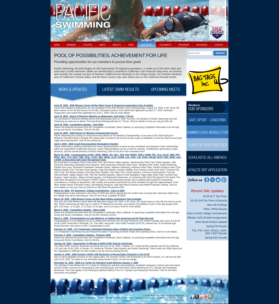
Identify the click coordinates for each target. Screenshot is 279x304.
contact (219, 44)
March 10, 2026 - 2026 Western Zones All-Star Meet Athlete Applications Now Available (97, 199)
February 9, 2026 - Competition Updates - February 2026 (82, 235)
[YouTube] (201, 297)
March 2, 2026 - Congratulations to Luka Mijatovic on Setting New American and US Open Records (104, 218)
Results (109, 298)
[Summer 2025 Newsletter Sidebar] (207, 130)
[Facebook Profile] (206, 179)
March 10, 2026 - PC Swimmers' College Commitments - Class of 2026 (89, 190)
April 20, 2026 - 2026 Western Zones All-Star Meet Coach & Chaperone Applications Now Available (103, 105)
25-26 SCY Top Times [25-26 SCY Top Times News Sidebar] (215, 196)
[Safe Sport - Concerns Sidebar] (207, 118)
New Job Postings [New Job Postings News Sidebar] (217, 204)
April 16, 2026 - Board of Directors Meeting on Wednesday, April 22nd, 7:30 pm (93, 116)
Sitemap (172, 298)
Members (92, 298)
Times (117, 298)
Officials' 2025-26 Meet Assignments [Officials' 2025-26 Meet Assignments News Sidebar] (207, 217)
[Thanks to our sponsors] (207, 107)
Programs (139, 298)
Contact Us (162, 298)
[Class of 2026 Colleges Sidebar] (207, 143)
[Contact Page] (218, 179)
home (57, 44)
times (131, 44)
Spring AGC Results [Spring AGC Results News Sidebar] (216, 237)
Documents (127, 298)
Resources (150, 298)
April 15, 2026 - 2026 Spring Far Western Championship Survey (86, 133)
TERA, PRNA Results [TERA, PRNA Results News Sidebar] (215, 209)
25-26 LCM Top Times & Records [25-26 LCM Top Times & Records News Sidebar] (208, 200)
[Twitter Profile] (212, 179)
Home (82, 298)
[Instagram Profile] (210, 297)
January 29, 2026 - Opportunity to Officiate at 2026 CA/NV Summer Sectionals (93, 243)
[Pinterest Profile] (224, 179)
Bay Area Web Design (174, 300)
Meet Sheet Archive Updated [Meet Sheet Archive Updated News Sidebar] (211, 222)
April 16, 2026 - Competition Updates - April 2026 (78, 124)
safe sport (146, 44)
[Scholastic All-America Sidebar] (207, 155)
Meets (101, 298)
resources (201, 44)
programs (183, 44)
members (71, 44)
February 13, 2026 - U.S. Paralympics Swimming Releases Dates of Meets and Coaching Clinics (102, 229)
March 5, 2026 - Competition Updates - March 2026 (79, 210)
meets (102, 44)
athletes (87, 44)
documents (165, 44)
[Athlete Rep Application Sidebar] (207, 168)
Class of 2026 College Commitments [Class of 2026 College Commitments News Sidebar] (207, 213)
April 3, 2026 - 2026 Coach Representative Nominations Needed (86, 144)
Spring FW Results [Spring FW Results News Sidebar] (216, 226)
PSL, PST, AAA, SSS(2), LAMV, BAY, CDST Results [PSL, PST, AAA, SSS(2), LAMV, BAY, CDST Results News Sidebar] (209, 232)
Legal (180, 298)
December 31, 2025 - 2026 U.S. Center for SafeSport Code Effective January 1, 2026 (96, 263)
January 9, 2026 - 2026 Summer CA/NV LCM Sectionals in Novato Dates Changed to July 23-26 (101, 254)
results (117, 44)
